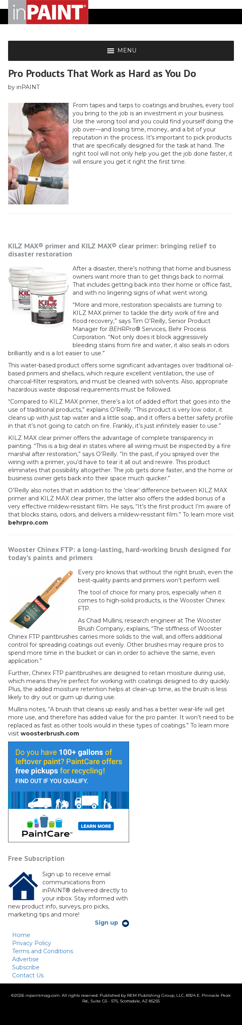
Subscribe (26, 967)
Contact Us (28, 975)
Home (21, 935)
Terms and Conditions (42, 951)
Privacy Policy (31, 943)
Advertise (25, 959)
